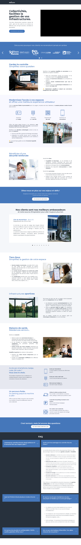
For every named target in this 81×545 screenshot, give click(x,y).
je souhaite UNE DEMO (40, 199)
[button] (2, 52)
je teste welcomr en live (40, 426)
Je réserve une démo (17, 31)
